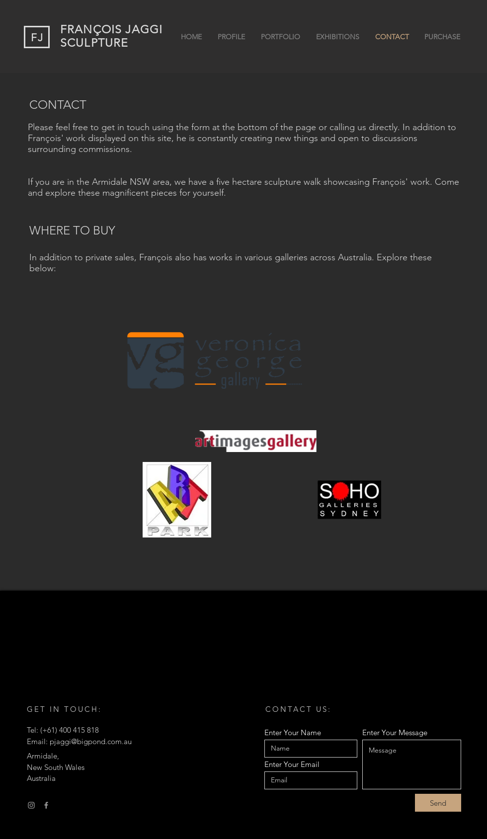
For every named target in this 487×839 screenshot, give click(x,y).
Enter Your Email (292, 764)
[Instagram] (31, 805)
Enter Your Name (292, 732)
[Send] (438, 803)
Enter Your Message (394, 732)
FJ (37, 37)
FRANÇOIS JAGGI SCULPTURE (111, 36)
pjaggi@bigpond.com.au (91, 741)
